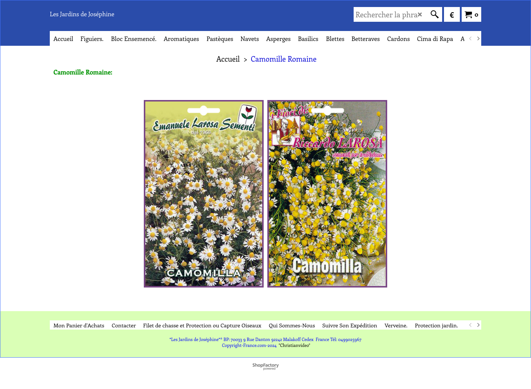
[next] (478, 38)
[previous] (470, 38)
